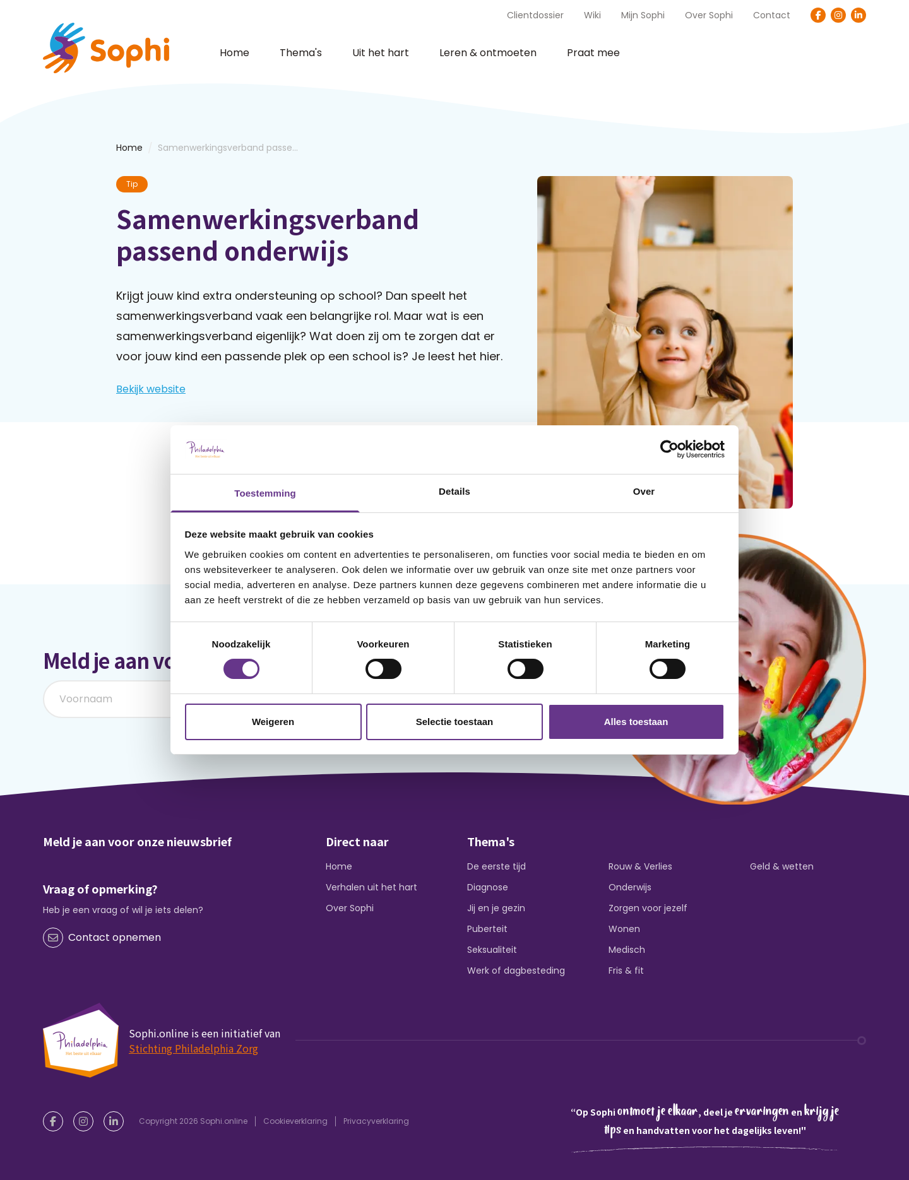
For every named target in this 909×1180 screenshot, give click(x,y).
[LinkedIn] (858, 15)
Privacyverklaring (376, 1121)
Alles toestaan (636, 721)
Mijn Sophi (643, 15)
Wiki (592, 15)
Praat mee (593, 52)
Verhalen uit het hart (371, 887)
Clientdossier (535, 15)
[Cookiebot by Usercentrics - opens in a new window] (669, 449)
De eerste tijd (496, 866)
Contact (771, 15)
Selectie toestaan (455, 721)
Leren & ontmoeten (488, 52)
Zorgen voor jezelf (648, 908)
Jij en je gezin (496, 908)
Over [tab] (644, 491)
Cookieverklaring (295, 1121)
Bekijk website (151, 389)
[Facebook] (818, 15)
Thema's (301, 52)
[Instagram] (838, 15)
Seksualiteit (492, 949)
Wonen (624, 929)
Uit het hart (380, 52)
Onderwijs (630, 887)
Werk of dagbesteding (516, 970)
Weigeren (273, 721)
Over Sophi (709, 15)
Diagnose (487, 887)
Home (234, 52)
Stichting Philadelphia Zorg (193, 1048)
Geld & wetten (782, 866)
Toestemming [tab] (265, 493)
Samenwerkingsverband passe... (228, 147)
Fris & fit (626, 970)
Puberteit (487, 929)
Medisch (627, 949)
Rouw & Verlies (640, 866)
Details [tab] (454, 491)
